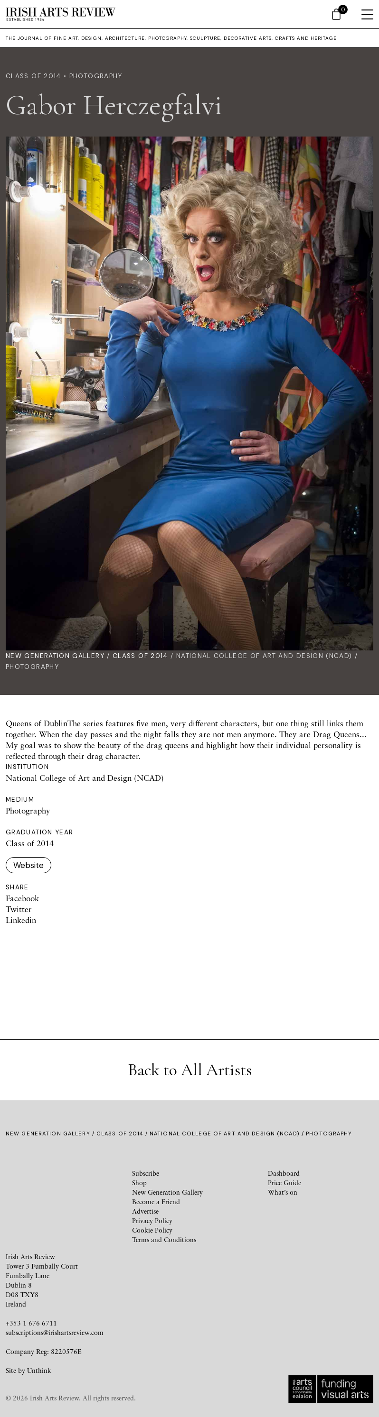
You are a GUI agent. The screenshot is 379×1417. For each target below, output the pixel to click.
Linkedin (21, 920)
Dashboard (284, 1173)
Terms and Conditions (164, 1239)
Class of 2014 (140, 656)
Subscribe (145, 1173)
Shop (139, 1183)
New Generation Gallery (55, 656)
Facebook (22, 898)
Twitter (19, 909)
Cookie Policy (152, 1230)
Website (28, 865)
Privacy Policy (152, 1220)
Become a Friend (156, 1202)
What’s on (282, 1192)
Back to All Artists (190, 1070)
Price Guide (284, 1183)
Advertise (145, 1211)
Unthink (39, 1370)
